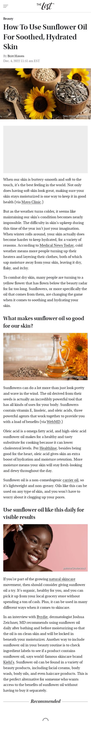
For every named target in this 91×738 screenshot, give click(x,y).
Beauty (8, 18)
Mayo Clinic (31, 202)
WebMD (53, 422)
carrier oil (70, 480)
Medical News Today (57, 245)
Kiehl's (8, 662)
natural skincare (62, 579)
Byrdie (42, 617)
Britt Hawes (16, 56)
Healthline (48, 448)
